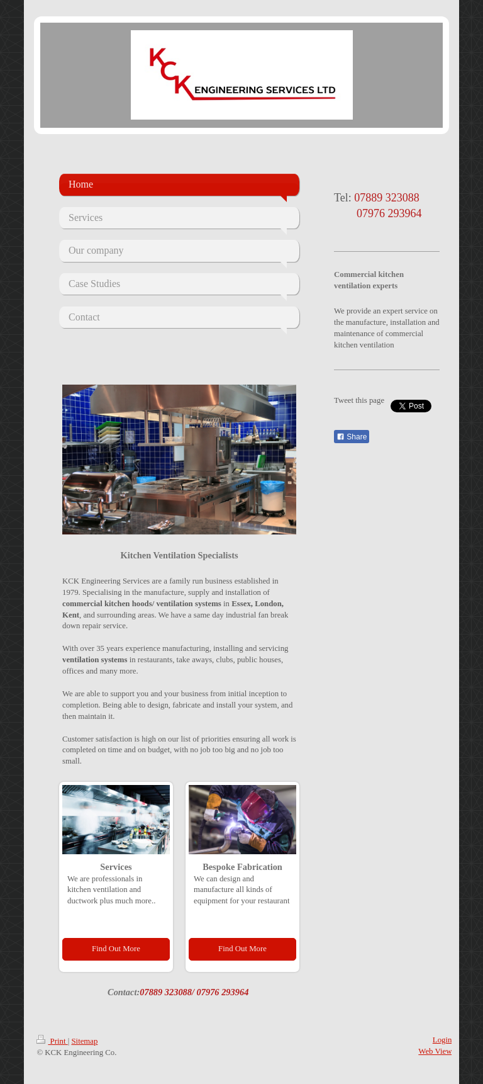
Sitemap (84, 1041)
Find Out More (116, 948)
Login (442, 1040)
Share (351, 436)
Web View (435, 1051)
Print (51, 1041)
